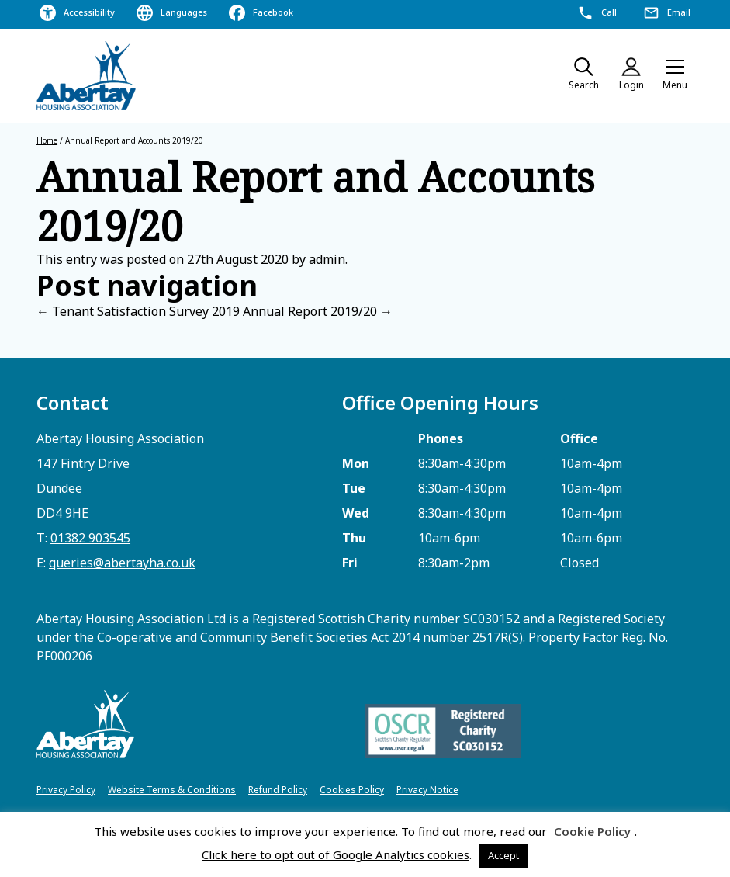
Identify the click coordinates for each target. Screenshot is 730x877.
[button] (675, 76)
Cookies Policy (352, 789)
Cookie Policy (592, 831)
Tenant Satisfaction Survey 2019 (138, 311)
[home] (86, 75)
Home (46, 140)
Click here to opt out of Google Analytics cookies (335, 854)
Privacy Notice (427, 789)
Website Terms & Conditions (172, 789)
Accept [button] (503, 855)
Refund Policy (277, 789)
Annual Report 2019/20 (318, 311)
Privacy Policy (65, 789)
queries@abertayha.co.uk (122, 562)
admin (327, 259)
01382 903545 (90, 537)
